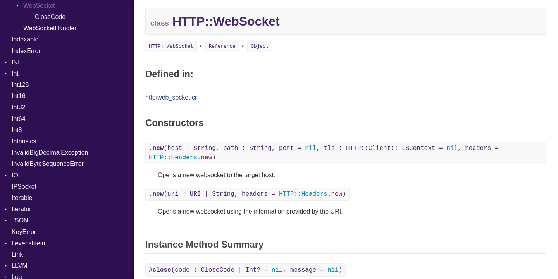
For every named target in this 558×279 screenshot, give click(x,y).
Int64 (19, 118)
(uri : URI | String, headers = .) (247, 194)
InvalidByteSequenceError (48, 163)
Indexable (25, 39)
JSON (20, 220)
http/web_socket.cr (171, 97)
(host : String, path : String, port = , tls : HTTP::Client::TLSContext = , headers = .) (324, 153)
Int (15, 73)
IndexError (26, 51)
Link (17, 254)
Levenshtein (28, 243)
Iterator (21, 209)
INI (15, 62)
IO (15, 175)
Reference (222, 46)
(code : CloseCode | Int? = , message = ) (245, 270)
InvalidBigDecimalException (50, 152)
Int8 (17, 130)
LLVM (20, 265)
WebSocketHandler (50, 28)
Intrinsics (24, 141)
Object (260, 46)
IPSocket (24, 186)
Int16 (19, 96)
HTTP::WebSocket (171, 46)
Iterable (22, 198)
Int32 (19, 107)
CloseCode (50, 17)
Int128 (20, 84)
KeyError (24, 232)
